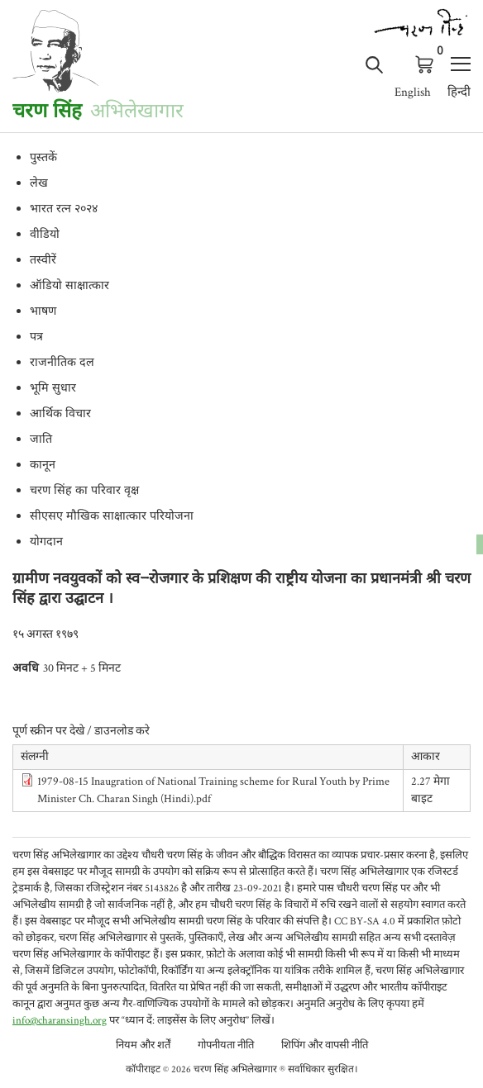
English (413, 92)
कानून (42, 466)
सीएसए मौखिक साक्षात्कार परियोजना (112, 517)
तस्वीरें (43, 261)
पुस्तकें (43, 158)
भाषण (43, 312)
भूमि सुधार (53, 389)
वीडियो (45, 235)
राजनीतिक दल (62, 363)
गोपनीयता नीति (226, 1045)
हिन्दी (459, 92)
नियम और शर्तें (143, 1045)
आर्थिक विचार (60, 414)
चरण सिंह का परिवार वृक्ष (84, 491)
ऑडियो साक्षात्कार (69, 286)
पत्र (36, 338)
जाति (41, 440)
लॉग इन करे (399, 63)
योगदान (46, 543)
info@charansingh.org (59, 1021)
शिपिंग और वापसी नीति (324, 1045)
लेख (39, 184)
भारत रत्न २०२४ (64, 210)
